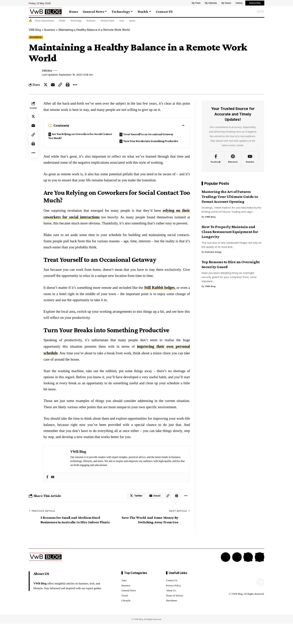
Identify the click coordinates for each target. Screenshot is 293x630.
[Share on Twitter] (46, 86)
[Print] (70, 86)
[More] (78, 86)
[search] (252, 12)
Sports (132, 20)
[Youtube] (250, 160)
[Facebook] (215, 160)
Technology (75, 20)
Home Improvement (44, 20)
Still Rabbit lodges (160, 293)
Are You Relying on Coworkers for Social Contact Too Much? (78, 138)
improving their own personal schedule (158, 351)
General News (107, 20)
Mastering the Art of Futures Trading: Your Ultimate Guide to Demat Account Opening (230, 198)
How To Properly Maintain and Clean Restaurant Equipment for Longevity (230, 233)
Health (62, 20)
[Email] (54, 86)
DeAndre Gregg (213, 253)
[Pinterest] (232, 160)
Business (90, 20)
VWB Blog (48, 71)
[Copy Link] (62, 86)
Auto (121, 20)
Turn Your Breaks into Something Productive (145, 138)
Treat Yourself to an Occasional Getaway (80, 147)
